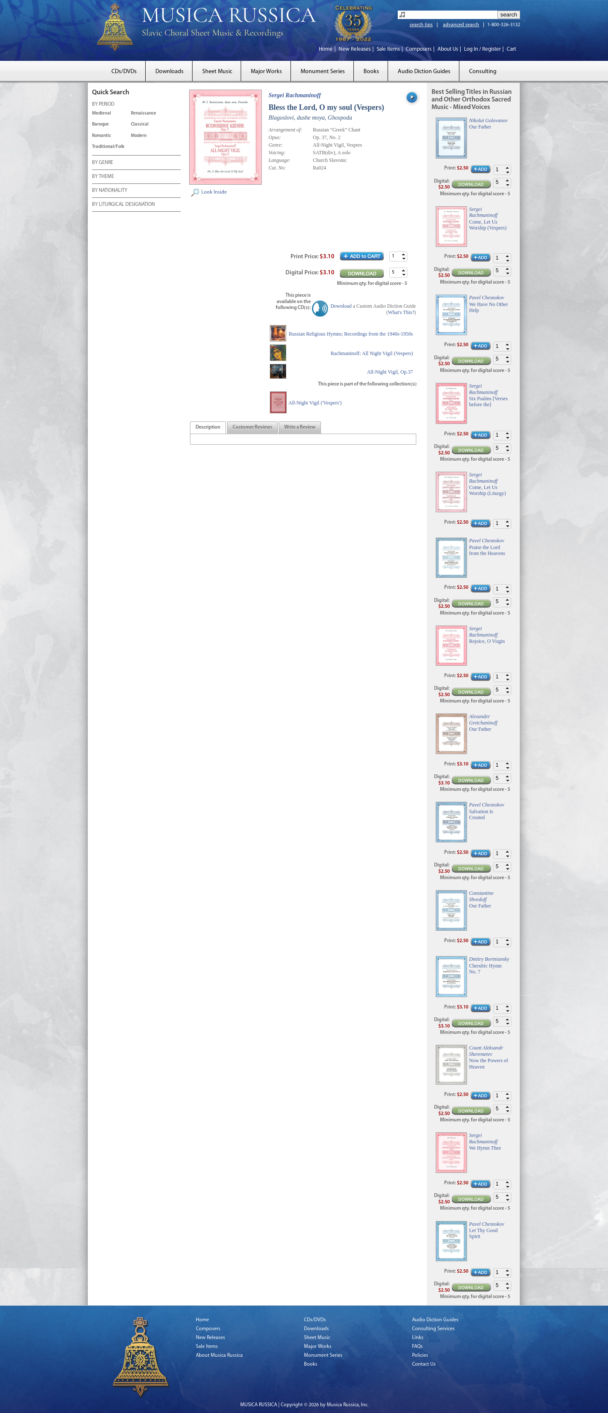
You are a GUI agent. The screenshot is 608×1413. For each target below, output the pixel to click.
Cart (511, 49)
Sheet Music (217, 71)
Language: (279, 160)
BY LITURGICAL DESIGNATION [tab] (123, 205)
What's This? (401, 312)
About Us (447, 49)
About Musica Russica (219, 1355)
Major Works (266, 71)
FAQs (417, 1346)
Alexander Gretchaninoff (483, 719)
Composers (419, 49)
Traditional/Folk (108, 147)
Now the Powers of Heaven (488, 1063)
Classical (140, 124)
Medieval (101, 113)
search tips (421, 24)
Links (417, 1337)
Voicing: (277, 153)
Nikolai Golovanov (488, 120)
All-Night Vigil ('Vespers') (315, 403)
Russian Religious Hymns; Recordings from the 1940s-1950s (351, 334)
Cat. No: (277, 168)
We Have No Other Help (488, 307)
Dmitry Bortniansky (489, 959)
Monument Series (323, 71)
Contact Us (424, 1364)
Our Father (480, 127)
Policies (420, 1355)
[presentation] (207, 428)
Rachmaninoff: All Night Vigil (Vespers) (372, 353)
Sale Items (388, 49)
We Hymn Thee (485, 1148)
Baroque (100, 124)
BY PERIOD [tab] (103, 104)
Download (341, 306)
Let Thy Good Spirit (483, 1233)
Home (326, 49)
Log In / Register (482, 49)
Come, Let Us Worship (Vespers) (488, 225)
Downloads (169, 71)
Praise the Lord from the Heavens (487, 550)
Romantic (101, 136)
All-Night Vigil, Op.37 (390, 372)
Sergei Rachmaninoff (295, 95)
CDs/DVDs (124, 71)
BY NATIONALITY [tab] (109, 191)
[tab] (208, 427)
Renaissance (143, 113)
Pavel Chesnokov (486, 298)
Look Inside (214, 192)
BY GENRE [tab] (102, 163)
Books (371, 71)
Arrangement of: (285, 130)
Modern (139, 136)
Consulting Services (433, 1328)
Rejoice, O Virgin (487, 641)
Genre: (276, 145)
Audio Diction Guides (424, 71)
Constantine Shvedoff (481, 896)
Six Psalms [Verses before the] (488, 401)
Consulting (483, 71)
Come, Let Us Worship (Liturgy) (487, 490)
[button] (403, 254)
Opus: (275, 137)
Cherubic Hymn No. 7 (485, 969)
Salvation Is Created (481, 814)
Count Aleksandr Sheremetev (486, 1051)
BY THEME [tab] (103, 177)
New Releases (355, 49)
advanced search (461, 24)
